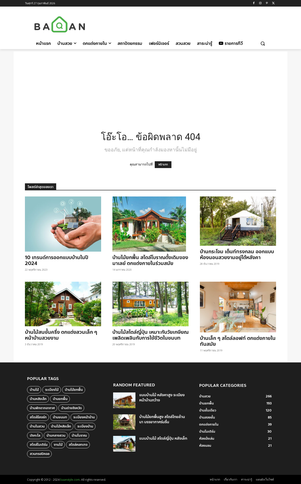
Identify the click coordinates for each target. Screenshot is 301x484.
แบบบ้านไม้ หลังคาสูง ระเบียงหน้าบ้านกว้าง (162, 397)
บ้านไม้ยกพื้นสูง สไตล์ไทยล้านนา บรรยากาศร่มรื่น (162, 419)
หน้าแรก (163, 164)
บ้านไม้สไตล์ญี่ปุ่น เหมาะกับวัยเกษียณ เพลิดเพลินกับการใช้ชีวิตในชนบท (150, 335)
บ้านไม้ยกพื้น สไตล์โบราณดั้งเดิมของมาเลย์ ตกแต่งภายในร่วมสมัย (150, 260)
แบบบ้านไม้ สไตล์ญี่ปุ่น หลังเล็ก (163, 438)
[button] (262, 43)
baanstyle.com (70, 480)
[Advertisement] (190, 23)
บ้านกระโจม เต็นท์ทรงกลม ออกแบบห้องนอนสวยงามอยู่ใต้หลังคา (237, 254)
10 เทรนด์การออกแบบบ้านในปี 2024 (56, 260)
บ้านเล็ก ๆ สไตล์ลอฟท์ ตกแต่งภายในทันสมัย (238, 341)
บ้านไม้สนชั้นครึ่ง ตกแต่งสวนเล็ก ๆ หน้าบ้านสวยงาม (61, 335)
